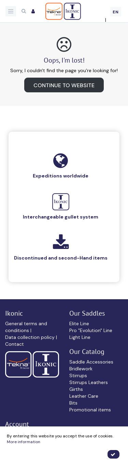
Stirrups (78, 375)
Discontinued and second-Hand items (61, 258)
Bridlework (81, 369)
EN (116, 12)
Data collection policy (30, 337)
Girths (76, 389)
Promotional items (90, 410)
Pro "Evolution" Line (90, 330)
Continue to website (64, 85)
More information (23, 442)
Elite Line (79, 323)
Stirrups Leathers (88, 382)
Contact (14, 344)
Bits (73, 403)
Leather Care (83, 396)
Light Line (79, 337)
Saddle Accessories (91, 362)
